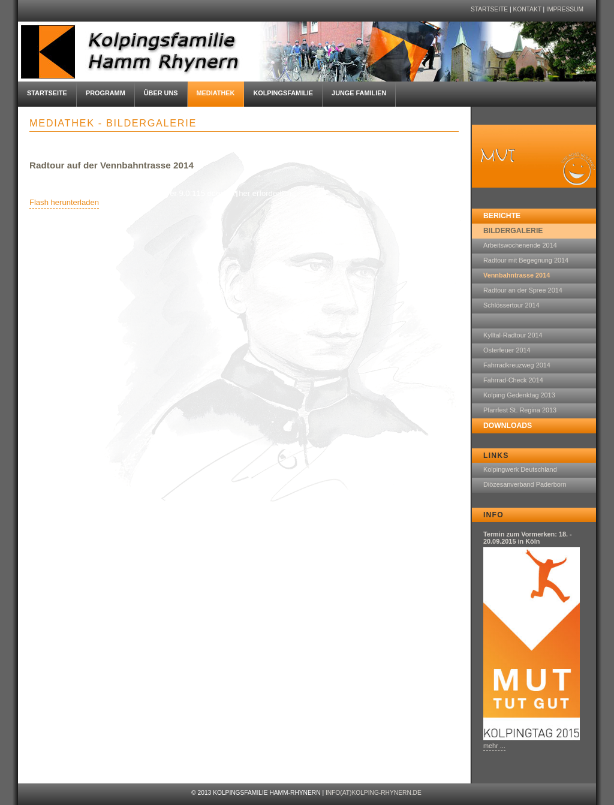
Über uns (161, 93)
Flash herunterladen (64, 202)
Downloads (507, 425)
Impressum (564, 9)
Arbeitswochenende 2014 (520, 245)
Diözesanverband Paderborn (524, 484)
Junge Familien (359, 93)
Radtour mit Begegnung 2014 (525, 260)
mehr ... (494, 745)
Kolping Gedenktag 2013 (519, 395)
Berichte (501, 216)
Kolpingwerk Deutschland (520, 469)
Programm (105, 93)
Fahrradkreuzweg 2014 (516, 365)
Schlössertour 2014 (511, 305)
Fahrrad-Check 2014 (513, 380)
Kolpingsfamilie (283, 93)
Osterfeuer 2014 (507, 350)
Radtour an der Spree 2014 (522, 290)
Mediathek (216, 93)
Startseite (489, 9)
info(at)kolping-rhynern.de (374, 792)
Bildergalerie (513, 231)
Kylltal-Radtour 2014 (513, 335)
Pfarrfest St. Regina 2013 (519, 410)
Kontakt (527, 9)
